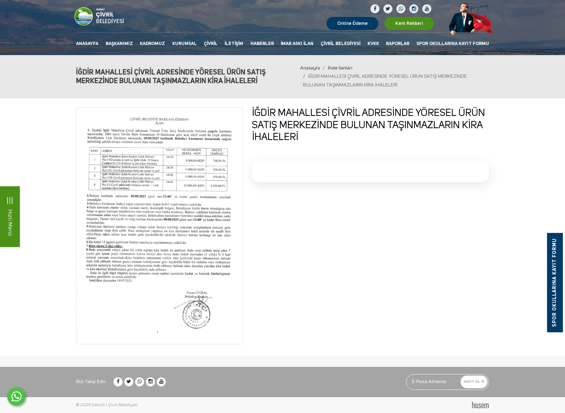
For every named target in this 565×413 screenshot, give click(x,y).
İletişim (233, 43)
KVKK (373, 43)
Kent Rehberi (409, 23)
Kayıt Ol (474, 381)
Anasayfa (87, 43)
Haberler (262, 43)
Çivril (211, 43)
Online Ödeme (352, 23)
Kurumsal (184, 43)
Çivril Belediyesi (340, 43)
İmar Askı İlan (297, 43)
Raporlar (397, 43)
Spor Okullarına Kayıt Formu (453, 43)
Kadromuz (152, 43)
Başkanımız (119, 43)
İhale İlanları (340, 68)
